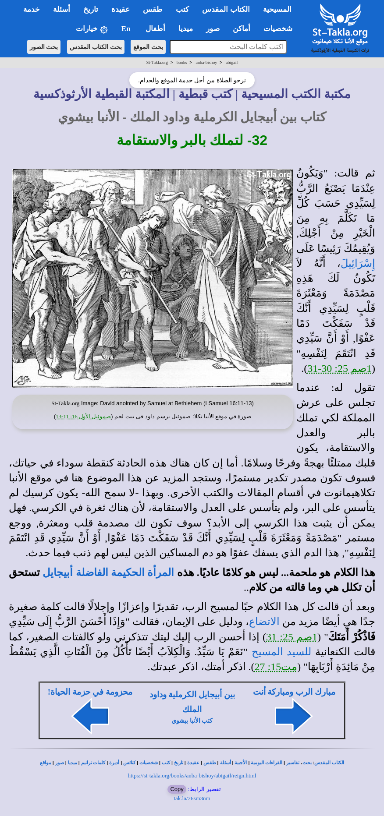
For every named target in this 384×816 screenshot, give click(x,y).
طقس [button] (153, 9)
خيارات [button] (92, 29)
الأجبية (241, 762)
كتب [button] (182, 9)
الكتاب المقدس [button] (225, 9)
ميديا (72, 762)
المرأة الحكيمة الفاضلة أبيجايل (108, 572)
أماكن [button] (241, 29)
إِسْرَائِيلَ (358, 263)
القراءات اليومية (266, 762)
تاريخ (178, 762)
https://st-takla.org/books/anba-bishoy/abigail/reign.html (192, 775)
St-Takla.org (157, 62)
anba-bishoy (206, 62)
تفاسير (292, 762)
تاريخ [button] (90, 9)
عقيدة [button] (120, 9)
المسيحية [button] (277, 9)
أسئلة (225, 762)
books (182, 62)
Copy (176, 789)
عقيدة (193, 762)
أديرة (114, 762)
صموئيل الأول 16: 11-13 (83, 416)
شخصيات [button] (280, 29)
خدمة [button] (31, 9)
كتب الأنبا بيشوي (192, 720)
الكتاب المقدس (329, 762)
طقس (209, 762)
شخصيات (148, 762)
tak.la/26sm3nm (192, 798)
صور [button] (213, 29)
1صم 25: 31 (291, 637)
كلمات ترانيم (93, 762)
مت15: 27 (276, 666)
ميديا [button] (185, 29)
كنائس (129, 762)
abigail (232, 62)
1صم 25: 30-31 (339, 368)
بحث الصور (44, 46)
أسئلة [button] (61, 9)
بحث (307, 762)
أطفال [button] (155, 29)
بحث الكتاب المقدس (96, 46)
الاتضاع (264, 621)
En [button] (126, 29)
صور (59, 762)
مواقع (45, 762)
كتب (166, 762)
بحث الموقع (148, 46)
